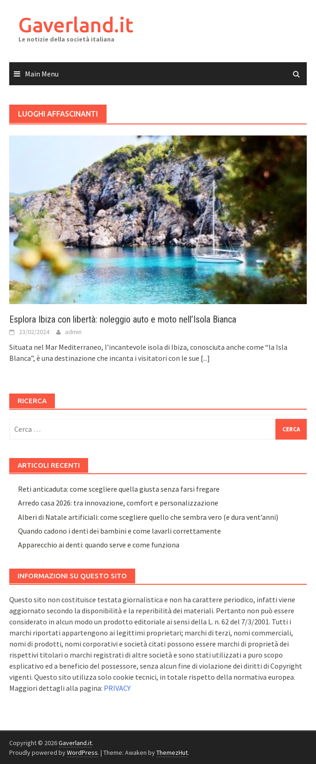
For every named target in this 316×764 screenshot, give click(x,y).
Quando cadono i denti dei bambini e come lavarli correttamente (119, 530)
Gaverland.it (75, 24)
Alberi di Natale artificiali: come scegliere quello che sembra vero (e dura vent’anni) (148, 517)
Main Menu (42, 73)
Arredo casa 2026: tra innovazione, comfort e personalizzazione (118, 502)
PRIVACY (117, 688)
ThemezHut (172, 752)
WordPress (82, 752)
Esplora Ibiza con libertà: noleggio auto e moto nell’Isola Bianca (122, 319)
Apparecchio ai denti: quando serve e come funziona (98, 544)
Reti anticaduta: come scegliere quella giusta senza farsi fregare (119, 489)
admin (73, 332)
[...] (205, 358)
